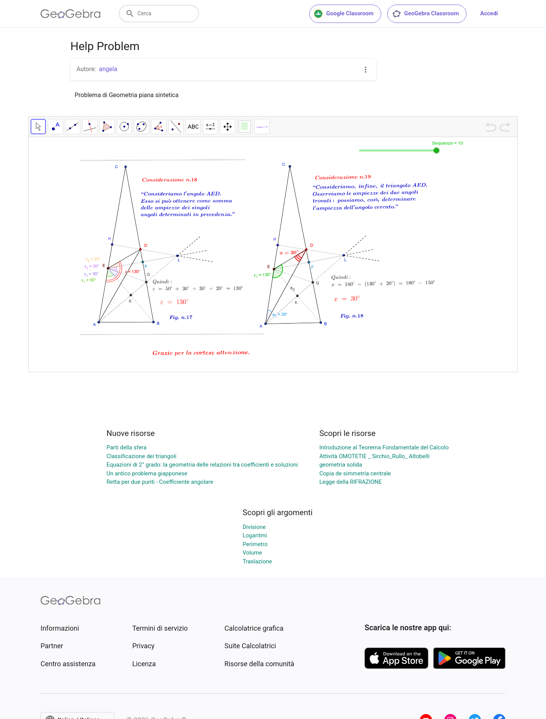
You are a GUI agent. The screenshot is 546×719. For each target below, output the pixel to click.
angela (108, 69)
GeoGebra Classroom (425, 13)
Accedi (489, 13)
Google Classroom (344, 13)
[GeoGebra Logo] (71, 13)
